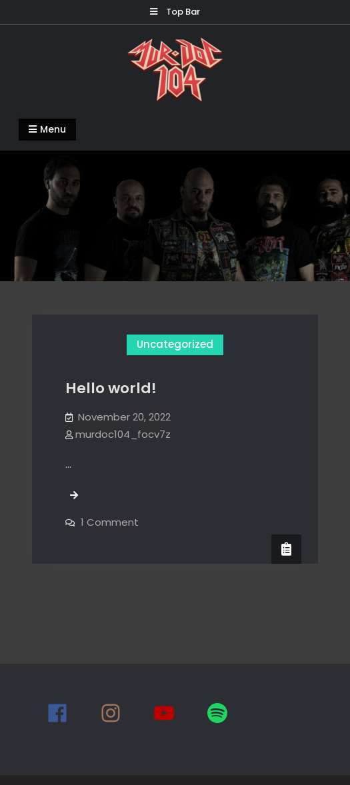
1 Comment (110, 522)
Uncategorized (175, 344)
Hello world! (111, 388)
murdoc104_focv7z (123, 434)
